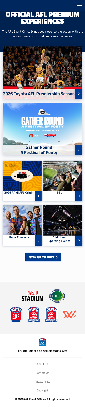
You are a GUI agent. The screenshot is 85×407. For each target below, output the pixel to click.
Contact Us (42, 373)
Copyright (42, 390)
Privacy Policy (42, 381)
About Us (42, 364)
